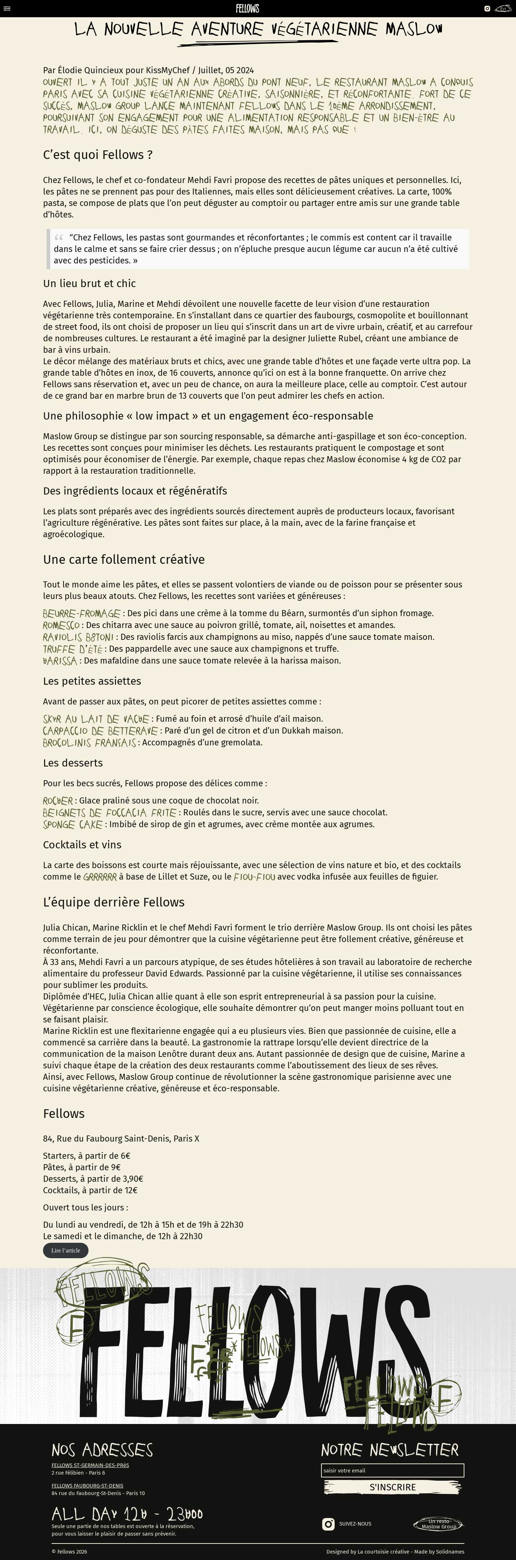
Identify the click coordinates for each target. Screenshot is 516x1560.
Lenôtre (172, 1054)
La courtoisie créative (383, 1552)
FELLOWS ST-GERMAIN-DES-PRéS (90, 1465)
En (503, 8)
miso (281, 637)
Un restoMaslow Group (439, 1524)
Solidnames (450, 1552)
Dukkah (296, 731)
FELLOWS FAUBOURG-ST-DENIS (87, 1485)
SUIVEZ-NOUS (355, 1524)
